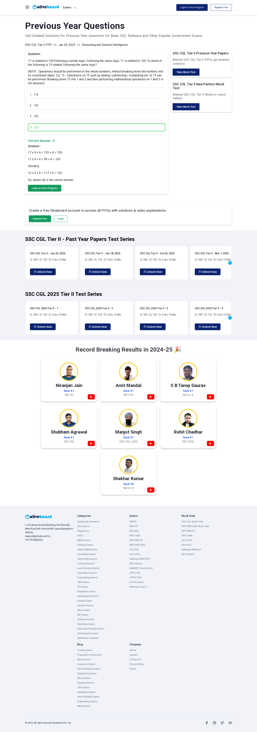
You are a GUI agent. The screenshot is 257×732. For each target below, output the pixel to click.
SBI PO (133, 521)
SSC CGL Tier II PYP (38, 45)
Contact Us (135, 659)
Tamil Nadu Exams (87, 558)
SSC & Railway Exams (88, 668)
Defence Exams (85, 619)
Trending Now (84, 650)
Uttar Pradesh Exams (88, 696)
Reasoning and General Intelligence (105, 45)
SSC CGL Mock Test (192, 521)
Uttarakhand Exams (87, 596)
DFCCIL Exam (136, 582)
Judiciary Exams (86, 563)
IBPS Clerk (134, 535)
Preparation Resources (89, 654)
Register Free (221, 7)
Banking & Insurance (88, 521)
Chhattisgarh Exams (88, 633)
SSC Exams (83, 526)
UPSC (80, 535)
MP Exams (82, 614)
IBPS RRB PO (136, 540)
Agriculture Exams (87, 572)
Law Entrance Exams (88, 568)
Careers (133, 654)
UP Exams (82, 586)
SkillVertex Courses (87, 638)
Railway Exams (85, 544)
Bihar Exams (83, 610)
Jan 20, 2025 (66, 45)
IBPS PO (133, 526)
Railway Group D (138, 586)
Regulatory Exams (86, 673)
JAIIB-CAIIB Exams (87, 549)
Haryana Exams (85, 605)
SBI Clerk (134, 530)
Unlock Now (43, 271)
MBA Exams (83, 540)
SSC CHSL (134, 554)
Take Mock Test (186, 72)
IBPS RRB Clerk (137, 544)
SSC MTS (186, 544)
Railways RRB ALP (191, 549)
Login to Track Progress (192, 7)
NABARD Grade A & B (141, 568)
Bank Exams (83, 659)
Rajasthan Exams (86, 591)
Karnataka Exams (86, 554)
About (132, 650)
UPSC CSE (134, 572)
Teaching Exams (86, 624)
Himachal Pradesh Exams (90, 628)
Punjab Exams (84, 600)
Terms (132, 668)
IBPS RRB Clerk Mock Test (195, 526)
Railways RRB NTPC (139, 558)
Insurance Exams (86, 664)
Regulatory (83, 530)
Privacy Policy (136, 664)
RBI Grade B (135, 563)
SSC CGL (134, 549)
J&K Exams (83, 582)
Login (61, 218)
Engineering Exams (87, 577)
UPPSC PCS (135, 577)
